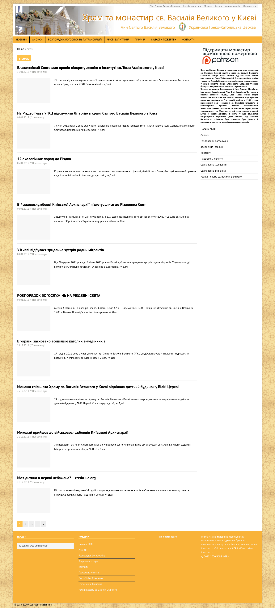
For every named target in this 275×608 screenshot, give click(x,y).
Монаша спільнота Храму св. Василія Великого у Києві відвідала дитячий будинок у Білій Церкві (98, 386)
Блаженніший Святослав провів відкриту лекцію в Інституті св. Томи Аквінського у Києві (90, 67)
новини (21, 39)
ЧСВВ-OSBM (223, 556)
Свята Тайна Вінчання (213, 170)
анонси (37, 39)
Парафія (140, 39)
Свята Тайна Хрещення (214, 164)
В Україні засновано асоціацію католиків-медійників (61, 341)
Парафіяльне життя (212, 158)
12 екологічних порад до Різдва (44, 158)
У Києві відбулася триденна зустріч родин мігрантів (60, 249)
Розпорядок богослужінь (215, 141)
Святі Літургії (227, 75)
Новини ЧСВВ (208, 129)
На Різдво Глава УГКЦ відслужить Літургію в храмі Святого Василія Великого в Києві (88, 113)
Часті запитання (118, 39)
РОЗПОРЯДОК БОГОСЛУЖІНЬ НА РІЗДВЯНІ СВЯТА (58, 295)
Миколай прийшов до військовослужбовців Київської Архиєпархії (72, 432)
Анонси (205, 135)
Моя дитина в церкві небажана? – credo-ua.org (56, 477)
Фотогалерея (249, 6)
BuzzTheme (46, 602)
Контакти (188, 39)
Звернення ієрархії (212, 147)
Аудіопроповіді (232, 6)
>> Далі (106, 84)
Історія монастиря (192, 6)
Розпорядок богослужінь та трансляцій (75, 39)
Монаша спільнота (213, 6)
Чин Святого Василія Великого (165, 6)
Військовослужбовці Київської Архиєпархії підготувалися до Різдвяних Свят (81, 204)
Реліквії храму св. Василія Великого (221, 176)
